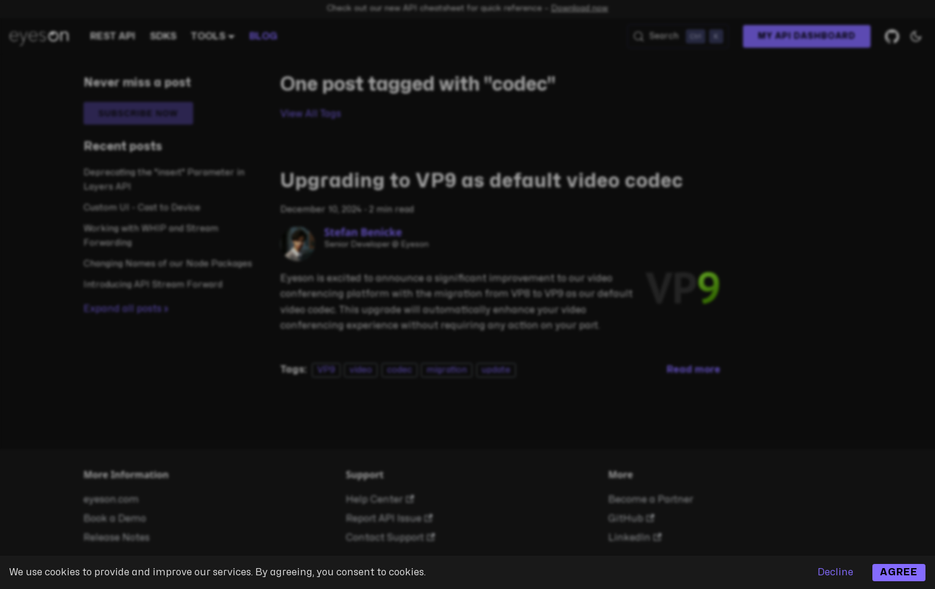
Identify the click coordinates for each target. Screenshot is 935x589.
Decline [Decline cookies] (835, 572)
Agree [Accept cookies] (899, 572)
